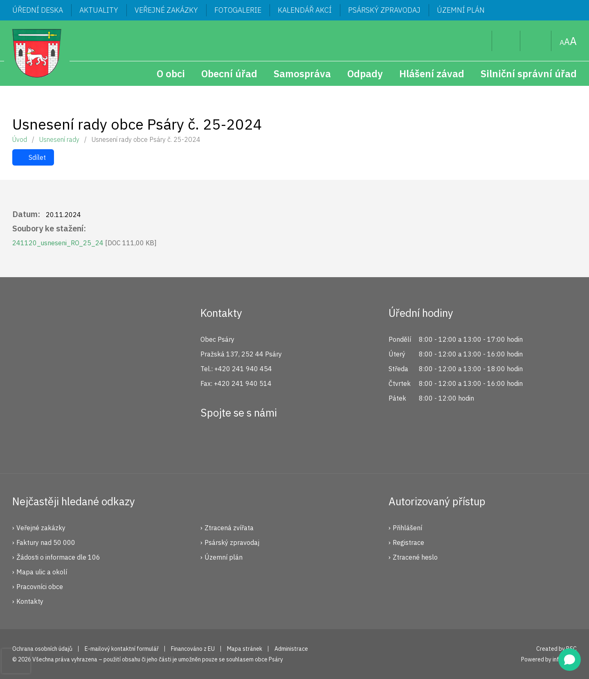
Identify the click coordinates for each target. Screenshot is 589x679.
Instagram (238, 442)
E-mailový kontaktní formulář (122, 648)
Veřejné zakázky (166, 10)
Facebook (211, 442)
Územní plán (461, 10)
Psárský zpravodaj (384, 10)
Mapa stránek (535, 41)
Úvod (19, 139)
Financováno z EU (193, 648)
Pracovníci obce (39, 587)
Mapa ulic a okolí (41, 572)
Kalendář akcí (305, 10)
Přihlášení (407, 528)
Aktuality (98, 10)
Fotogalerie (237, 10)
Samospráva (302, 73)
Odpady (365, 73)
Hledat (479, 41)
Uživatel (506, 41)
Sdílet (37, 157)
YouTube (266, 442)
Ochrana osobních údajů (42, 648)
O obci (171, 73)
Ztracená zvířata (229, 528)
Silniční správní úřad (529, 73)
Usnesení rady (59, 139)
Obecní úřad (229, 73)
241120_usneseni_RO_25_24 (84, 243)
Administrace (291, 648)
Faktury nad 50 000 (45, 542)
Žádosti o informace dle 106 (58, 557)
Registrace (408, 542)
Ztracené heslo (415, 557)
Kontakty (29, 601)
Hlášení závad (431, 73)
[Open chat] (569, 659)
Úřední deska (37, 10)
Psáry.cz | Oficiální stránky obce (37, 53)
